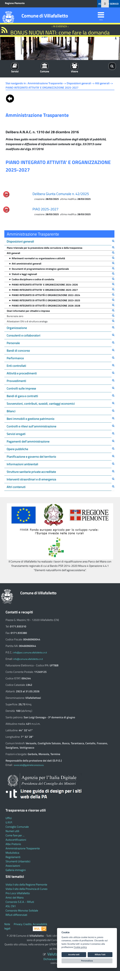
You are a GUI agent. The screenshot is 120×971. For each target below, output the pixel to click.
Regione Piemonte (15, 3)
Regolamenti (13, 857)
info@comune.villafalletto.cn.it (28, 659)
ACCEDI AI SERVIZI (108, 4)
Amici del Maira (15, 897)
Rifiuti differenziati (16, 915)
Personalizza (87, 961)
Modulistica (12, 853)
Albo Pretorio (13, 844)
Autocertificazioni (16, 840)
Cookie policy (80, 947)
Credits (27, 924)
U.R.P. (9, 822)
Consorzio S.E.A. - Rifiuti (20, 902)
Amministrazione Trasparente (23, 848)
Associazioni (13, 866)
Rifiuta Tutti (100, 954)
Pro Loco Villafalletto (18, 893)
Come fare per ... (15, 835)
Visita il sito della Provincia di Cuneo (26, 889)
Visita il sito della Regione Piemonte (26, 884)
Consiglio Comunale (17, 827)
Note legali (7, 926)
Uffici (9, 818)
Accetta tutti (73, 954)
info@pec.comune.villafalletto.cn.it (30, 652)
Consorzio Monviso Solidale (22, 910)
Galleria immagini (16, 870)
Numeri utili (12, 831)
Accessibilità (40, 924)
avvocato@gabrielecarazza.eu (29, 765)
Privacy (18, 924)
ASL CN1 (11, 906)
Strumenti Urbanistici (18, 861)
